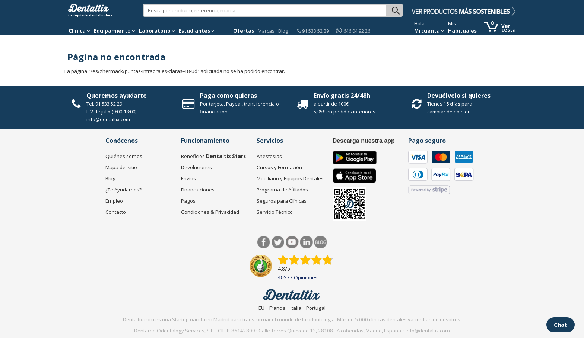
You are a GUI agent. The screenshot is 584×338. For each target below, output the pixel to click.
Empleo (114, 200)
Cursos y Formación (279, 167)
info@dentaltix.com (108, 119)
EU (261, 308)
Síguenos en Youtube (292, 242)
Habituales (462, 31)
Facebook (263, 242)
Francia (277, 308)
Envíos (188, 178)
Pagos (188, 200)
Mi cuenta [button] (429, 31)
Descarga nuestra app (364, 141)
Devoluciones (196, 167)
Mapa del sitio (121, 167)
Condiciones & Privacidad (210, 212)
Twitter (278, 242)
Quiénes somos (123, 156)
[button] (79, 31)
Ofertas (243, 31)
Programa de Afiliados (282, 189)
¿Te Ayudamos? (123, 189)
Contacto (115, 212)
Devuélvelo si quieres (459, 95)
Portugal (316, 308)
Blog (283, 31)
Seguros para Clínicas (282, 200)
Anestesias (269, 156)
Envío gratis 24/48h (342, 95)
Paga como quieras (228, 95)
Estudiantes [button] (197, 31)
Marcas (266, 31)
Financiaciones (198, 189)
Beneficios (213, 156)
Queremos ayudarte (116, 95)
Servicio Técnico (275, 212)
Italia (296, 308)
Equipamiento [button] (114, 31)
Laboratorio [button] (157, 31)
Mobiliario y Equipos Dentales (290, 178)
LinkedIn (306, 242)
